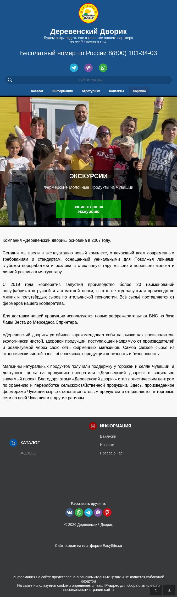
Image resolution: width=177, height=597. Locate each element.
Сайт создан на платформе (88, 545)
